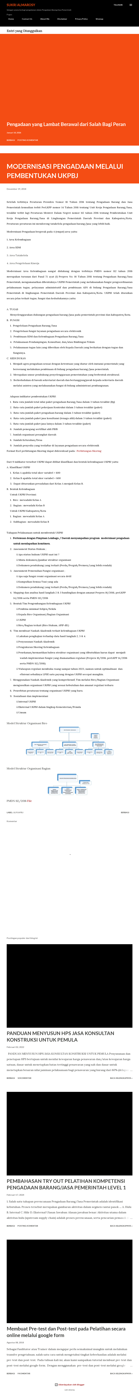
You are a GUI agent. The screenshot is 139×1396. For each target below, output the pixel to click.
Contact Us (25, 19)
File (29, 801)
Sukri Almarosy (21, 5)
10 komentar (24, 1078)
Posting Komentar (27, 140)
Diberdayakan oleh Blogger (69, 1384)
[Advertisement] (69, 913)
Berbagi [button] (11, 140)
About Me (43, 19)
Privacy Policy (80, 19)
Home (9, 19)
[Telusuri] (118, 5)
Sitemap (98, 19)
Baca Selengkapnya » (121, 1078)
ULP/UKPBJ (18, 812)
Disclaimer (60, 19)
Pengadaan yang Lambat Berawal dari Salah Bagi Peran (66, 124)
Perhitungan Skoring (89, 450)
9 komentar (23, 1373)
